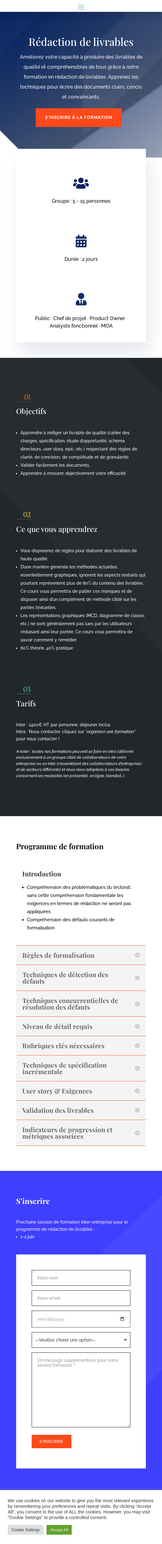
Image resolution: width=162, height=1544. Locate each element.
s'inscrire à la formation (78, 117)
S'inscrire (51, 1441)
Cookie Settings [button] (25, 1529)
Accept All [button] (59, 1529)
